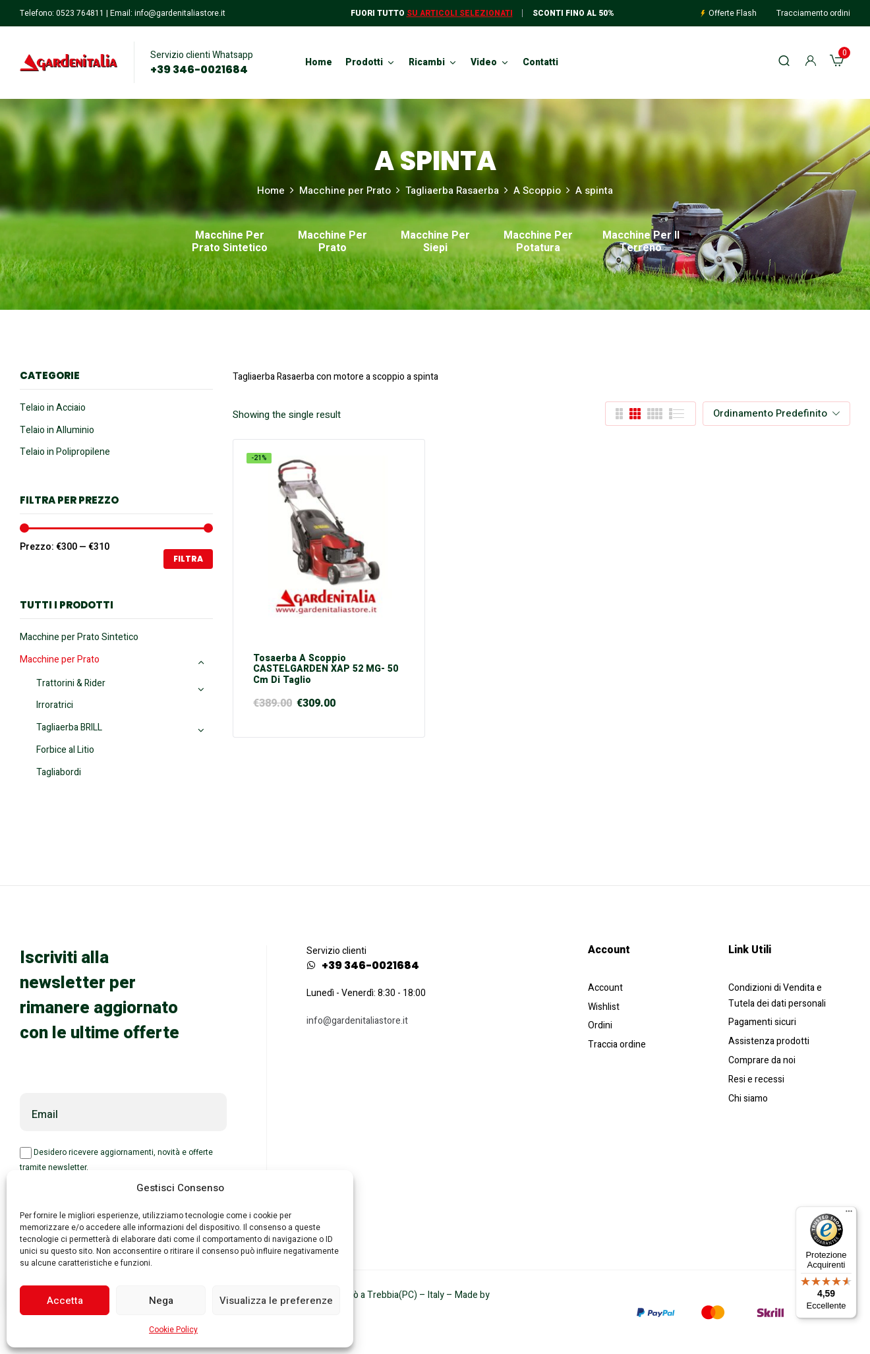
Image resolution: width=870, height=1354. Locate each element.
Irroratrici (54, 705)
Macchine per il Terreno (641, 242)
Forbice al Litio (65, 750)
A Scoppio (537, 190)
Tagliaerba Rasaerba (452, 190)
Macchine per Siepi (435, 242)
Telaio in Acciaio (53, 408)
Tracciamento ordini (813, 13)
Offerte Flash (733, 13)
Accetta (65, 1300)
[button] (837, 62)
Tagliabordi (58, 772)
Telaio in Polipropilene (65, 452)
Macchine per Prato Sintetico (230, 242)
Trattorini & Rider (70, 683)
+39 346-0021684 (199, 70)
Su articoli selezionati (460, 13)
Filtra (188, 558)
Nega (161, 1300)
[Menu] (849, 1214)
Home (271, 190)
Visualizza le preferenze (276, 1300)
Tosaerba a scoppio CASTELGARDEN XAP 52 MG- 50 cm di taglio (325, 669)
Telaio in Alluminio (57, 430)
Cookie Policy (173, 1330)
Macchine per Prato (345, 190)
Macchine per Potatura (538, 242)
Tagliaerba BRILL (69, 727)
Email (45, 1115)
